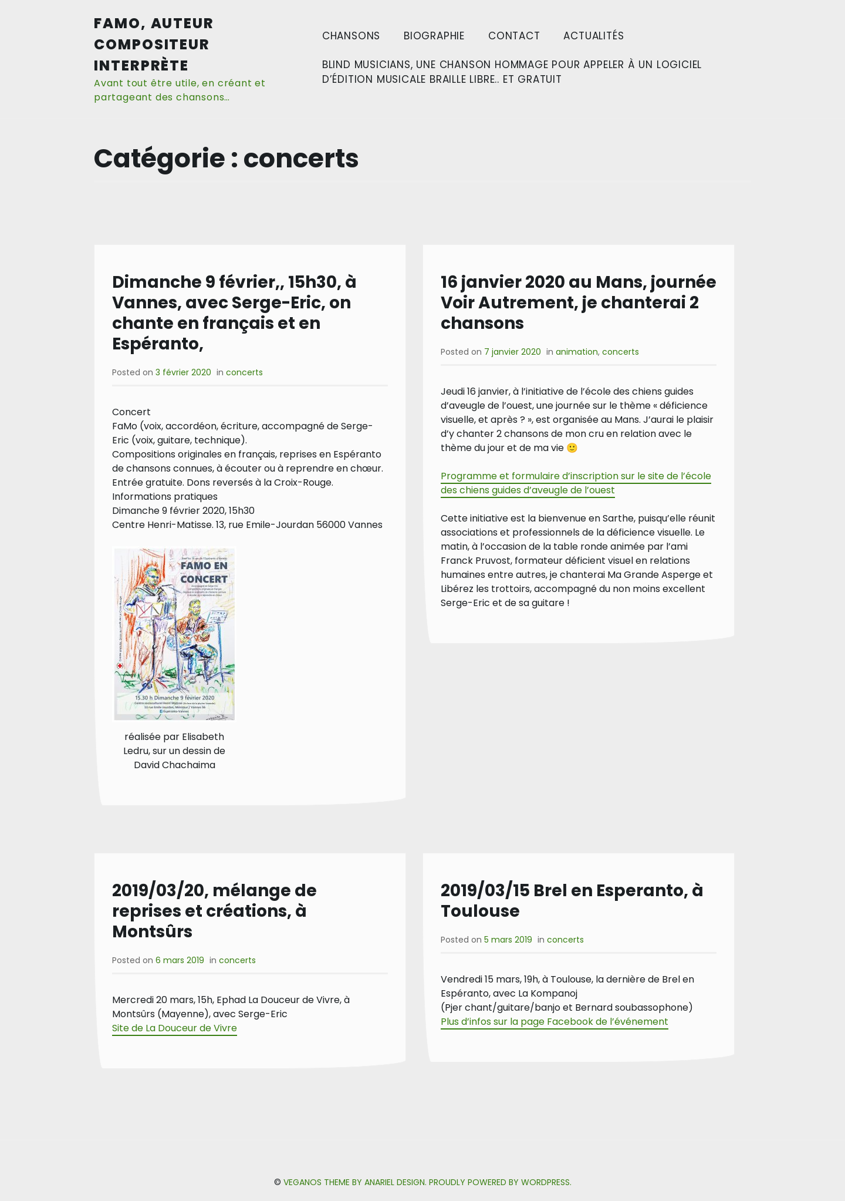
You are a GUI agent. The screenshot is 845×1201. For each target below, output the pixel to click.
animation (577, 352)
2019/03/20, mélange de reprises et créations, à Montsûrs (214, 911)
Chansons (351, 36)
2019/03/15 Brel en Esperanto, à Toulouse (572, 901)
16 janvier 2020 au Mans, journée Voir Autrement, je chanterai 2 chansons (578, 303)
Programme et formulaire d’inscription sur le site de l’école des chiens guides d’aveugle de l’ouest (576, 483)
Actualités (593, 36)
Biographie (434, 36)
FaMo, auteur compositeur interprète (154, 44)
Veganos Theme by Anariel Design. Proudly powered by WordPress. (427, 1182)
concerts (244, 372)
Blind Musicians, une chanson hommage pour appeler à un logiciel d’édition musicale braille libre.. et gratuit (512, 72)
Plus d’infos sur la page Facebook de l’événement (554, 1021)
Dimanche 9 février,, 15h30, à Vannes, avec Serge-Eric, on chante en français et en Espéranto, (234, 313)
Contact (514, 36)
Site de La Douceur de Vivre (174, 1028)
